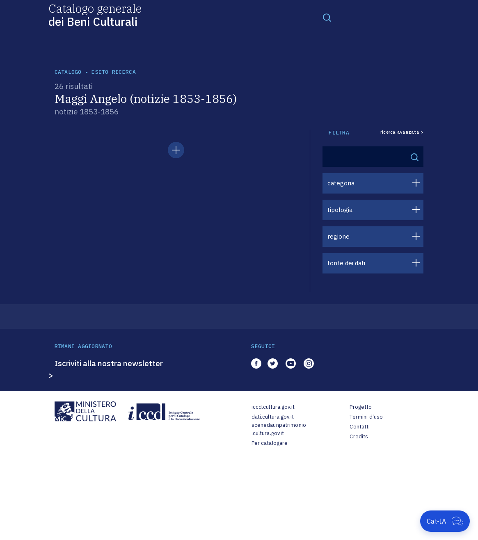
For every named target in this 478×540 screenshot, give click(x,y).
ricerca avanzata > (402, 132)
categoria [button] (340, 183)
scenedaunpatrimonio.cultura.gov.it (279, 429)
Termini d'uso (366, 416)
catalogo (68, 71)
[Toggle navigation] (327, 17)
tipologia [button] (339, 210)
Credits (359, 436)
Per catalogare (270, 443)
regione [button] (338, 236)
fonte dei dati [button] (346, 263)
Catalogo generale (95, 14)
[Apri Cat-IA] (445, 521)
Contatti (360, 426)
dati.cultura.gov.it (273, 416)
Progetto (361, 406)
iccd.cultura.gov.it (273, 406)
